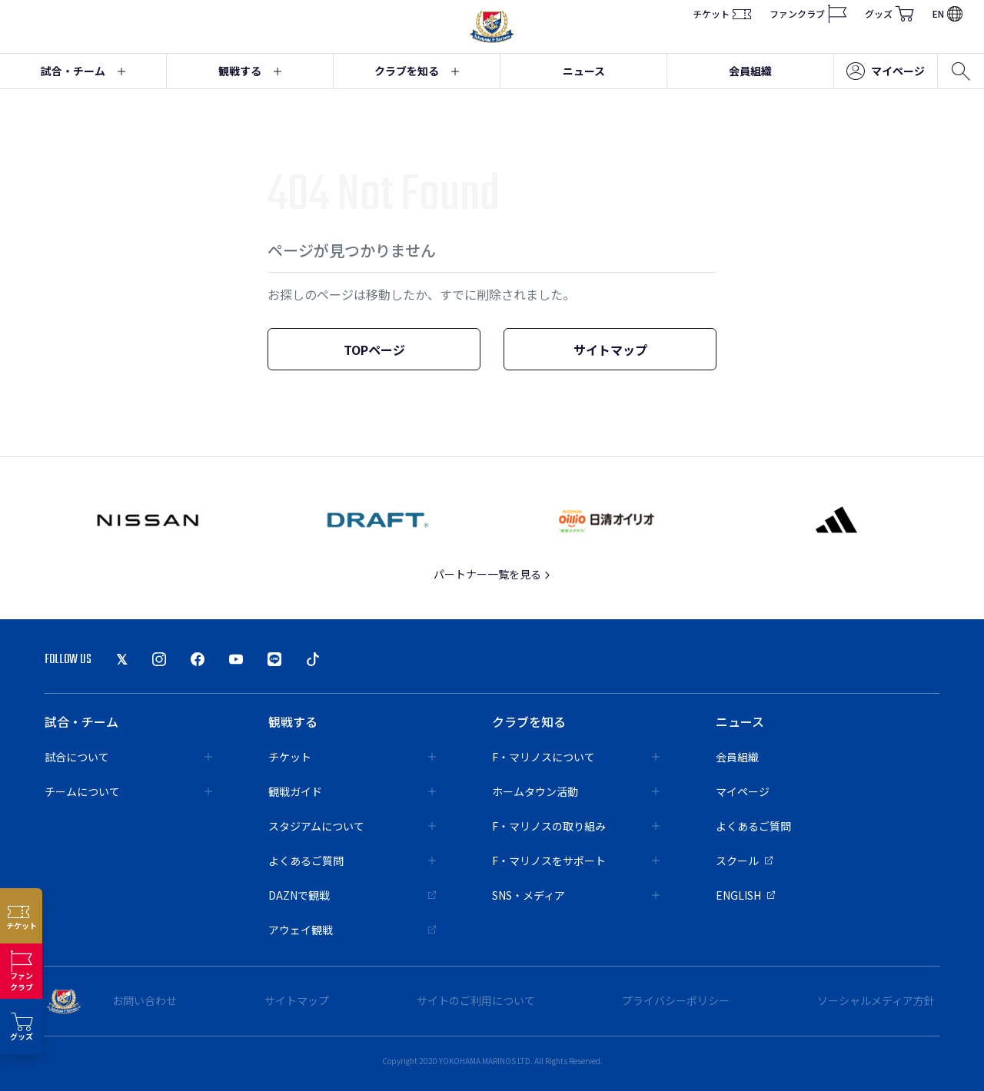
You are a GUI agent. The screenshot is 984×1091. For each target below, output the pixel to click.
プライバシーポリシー (676, 1000)
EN (947, 13)
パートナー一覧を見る (492, 574)
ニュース (584, 70)
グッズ (889, 14)
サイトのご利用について (476, 1000)
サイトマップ (610, 349)
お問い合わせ (144, 1000)
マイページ (885, 71)
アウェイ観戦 (352, 929)
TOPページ (374, 349)
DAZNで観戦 (352, 895)
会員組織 (750, 70)
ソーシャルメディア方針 (876, 1000)
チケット (722, 14)
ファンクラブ (808, 14)
